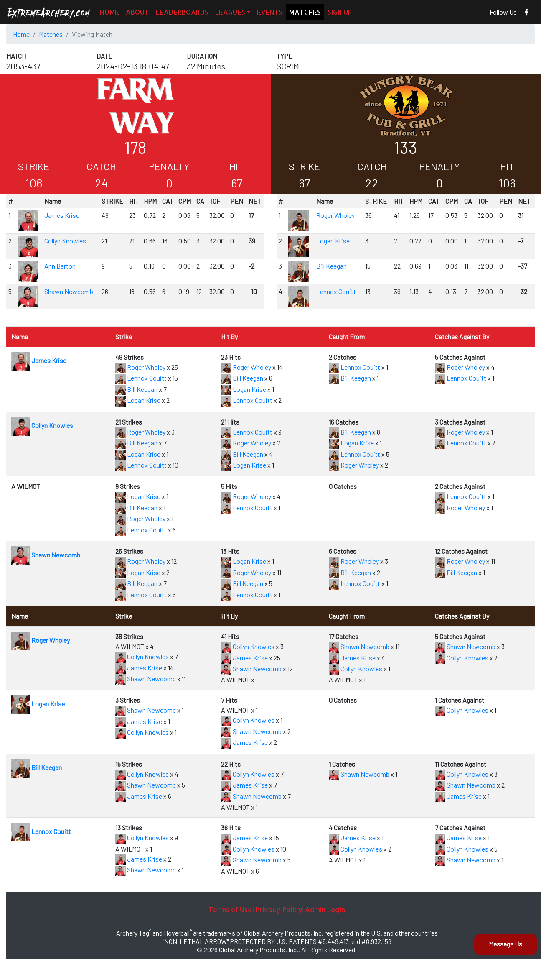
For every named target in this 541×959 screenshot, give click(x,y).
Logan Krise (333, 241)
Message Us (505, 944)
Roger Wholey (335, 215)
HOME (109, 12)
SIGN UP (340, 12)
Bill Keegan (331, 266)
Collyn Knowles (65, 241)
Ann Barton (60, 266)
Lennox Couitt (336, 291)
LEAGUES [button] (230, 12)
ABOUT (137, 12)
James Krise (61, 215)
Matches (51, 34)
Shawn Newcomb (68, 291)
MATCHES (305, 12)
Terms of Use (230, 909)
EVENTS (269, 12)
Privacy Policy (279, 909)
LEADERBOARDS (182, 12)
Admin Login (325, 909)
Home (21, 34)
